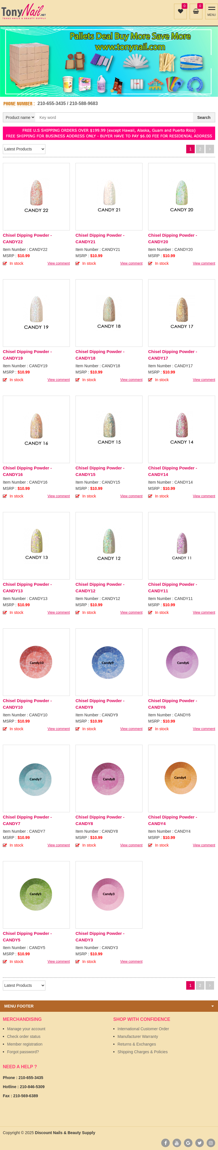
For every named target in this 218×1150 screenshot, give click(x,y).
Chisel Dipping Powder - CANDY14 (172, 471)
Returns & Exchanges (137, 1044)
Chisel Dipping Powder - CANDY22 (27, 238)
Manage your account (26, 1029)
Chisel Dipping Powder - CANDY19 (27, 354)
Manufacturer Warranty (138, 1036)
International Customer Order (143, 1029)
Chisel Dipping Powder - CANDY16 (27, 471)
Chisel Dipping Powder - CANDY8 (100, 820)
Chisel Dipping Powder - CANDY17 (172, 354)
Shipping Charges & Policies (143, 1052)
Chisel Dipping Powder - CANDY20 (172, 238)
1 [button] (106, 91)
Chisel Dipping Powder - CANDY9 (100, 704)
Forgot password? (23, 1052)
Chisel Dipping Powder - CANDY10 (27, 704)
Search (204, 117)
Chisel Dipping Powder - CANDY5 (27, 936)
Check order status (24, 1036)
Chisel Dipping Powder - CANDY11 (172, 587)
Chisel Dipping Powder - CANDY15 (100, 471)
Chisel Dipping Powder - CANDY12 (100, 587)
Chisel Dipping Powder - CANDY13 (27, 587)
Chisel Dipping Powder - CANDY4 (172, 820)
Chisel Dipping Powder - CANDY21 (100, 238)
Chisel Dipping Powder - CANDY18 (100, 354)
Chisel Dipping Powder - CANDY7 (27, 820)
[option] (109, 58)
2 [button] (112, 91)
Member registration (25, 1044)
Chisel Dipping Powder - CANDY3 (100, 936)
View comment (59, 263)
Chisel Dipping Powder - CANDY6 (172, 704)
